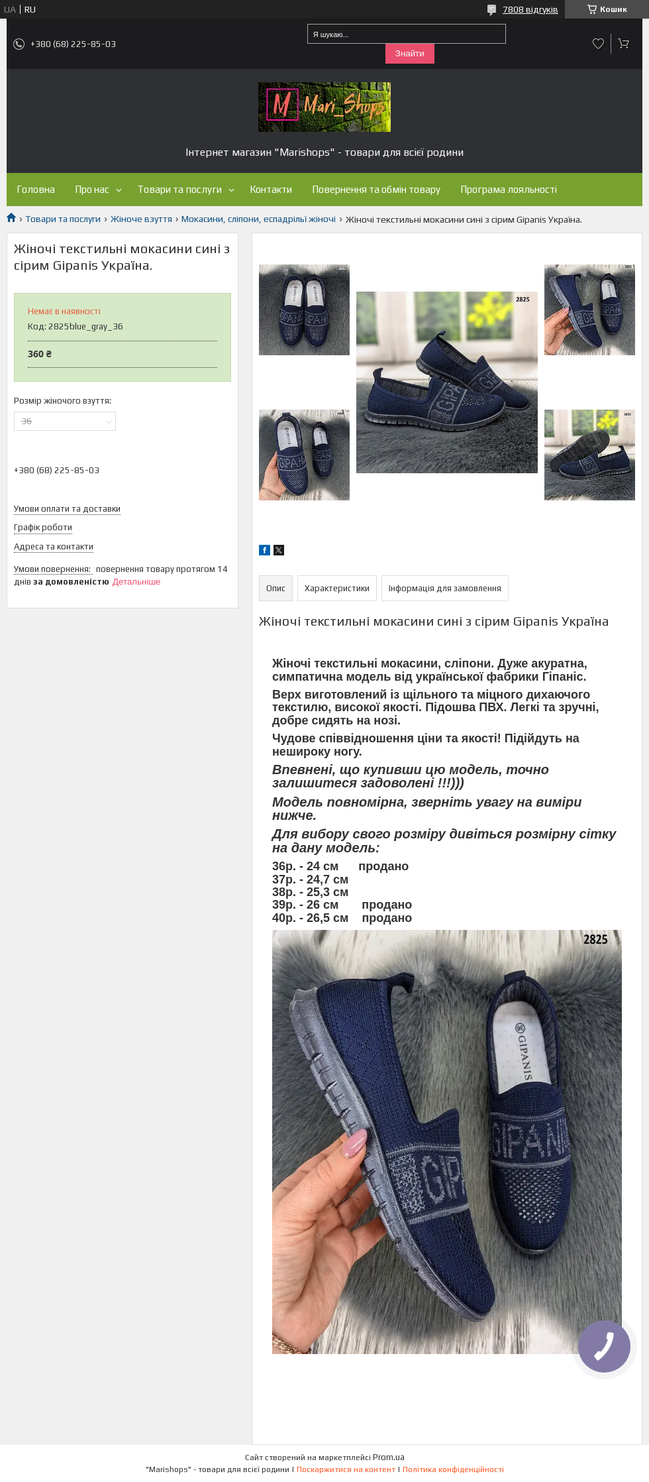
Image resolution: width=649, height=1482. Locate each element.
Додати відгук (598, 44)
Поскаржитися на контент (346, 1469)
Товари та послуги (179, 189)
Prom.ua (389, 1457)
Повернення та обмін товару (376, 189)
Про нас (92, 189)
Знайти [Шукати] (409, 53)
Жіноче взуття (141, 218)
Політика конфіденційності (453, 1469)
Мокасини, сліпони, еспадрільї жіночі (258, 218)
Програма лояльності (508, 189)
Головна (36, 189)
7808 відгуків (530, 9)
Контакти (271, 189)
